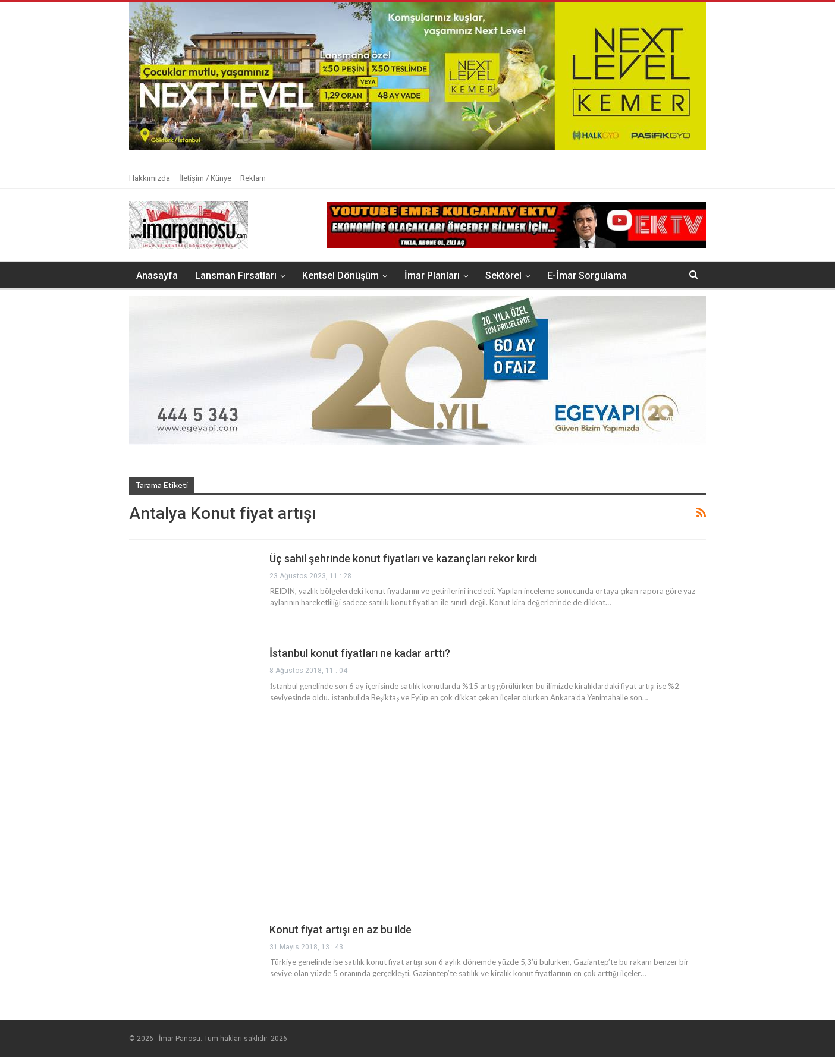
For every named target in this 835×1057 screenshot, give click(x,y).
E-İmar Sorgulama (587, 275)
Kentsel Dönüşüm (340, 275)
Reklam (253, 178)
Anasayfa (157, 275)
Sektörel (503, 275)
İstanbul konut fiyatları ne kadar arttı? (359, 653)
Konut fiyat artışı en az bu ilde (340, 929)
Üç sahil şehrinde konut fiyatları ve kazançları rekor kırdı (403, 558)
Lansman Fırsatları (236, 275)
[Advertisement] (417, 824)
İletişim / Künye (205, 178)
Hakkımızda (149, 178)
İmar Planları (432, 275)
